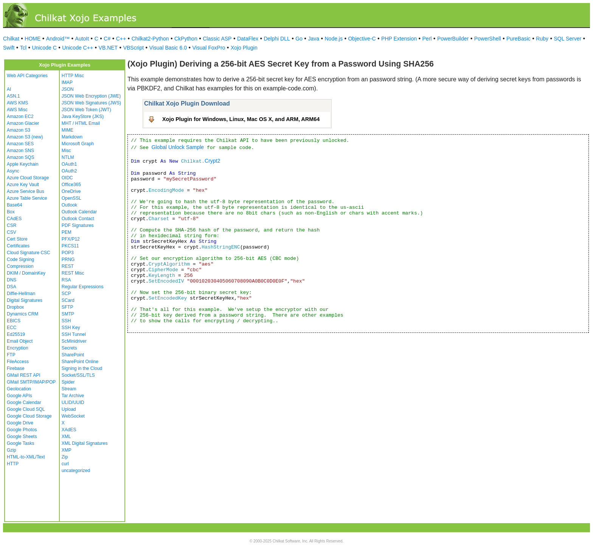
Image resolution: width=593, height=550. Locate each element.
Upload (69, 409)
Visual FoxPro (208, 48)
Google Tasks (20, 443)
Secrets (69, 348)
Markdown (72, 137)
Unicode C (44, 48)
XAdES (69, 429)
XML (66, 436)
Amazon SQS (20, 157)
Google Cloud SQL (26, 409)
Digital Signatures (24, 300)
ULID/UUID (73, 402)
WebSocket (73, 416)
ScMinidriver (74, 341)
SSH (66, 320)
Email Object (20, 341)
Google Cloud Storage (29, 416)
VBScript (133, 48)
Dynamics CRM (22, 314)
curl (65, 463)
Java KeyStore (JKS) (83, 116)
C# (107, 39)
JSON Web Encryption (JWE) (91, 96)
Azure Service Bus (25, 191)
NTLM (68, 157)
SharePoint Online (80, 361)
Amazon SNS (20, 150)
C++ (121, 39)
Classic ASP (217, 39)
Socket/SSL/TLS (78, 375)
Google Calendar (24, 402)
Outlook (69, 205)
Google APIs (19, 395)
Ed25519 (16, 334)
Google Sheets (22, 436)
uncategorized (76, 470)
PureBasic (518, 39)
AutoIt (82, 39)
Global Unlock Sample (178, 147)
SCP (66, 293)
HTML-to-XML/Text (26, 457)
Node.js (334, 39)
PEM (66, 232)
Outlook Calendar (79, 211)
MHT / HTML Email (81, 123)
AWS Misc (17, 109)
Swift (8, 48)
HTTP (13, 463)
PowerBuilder (453, 39)
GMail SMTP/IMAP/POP (31, 382)
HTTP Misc (73, 75)
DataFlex (247, 39)
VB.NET (108, 48)
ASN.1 (13, 96)
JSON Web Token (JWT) (86, 109)
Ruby (542, 39)
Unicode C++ (77, 48)
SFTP (67, 307)
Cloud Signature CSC (28, 252)
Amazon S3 (18, 130)
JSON (68, 89)
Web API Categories (27, 75)
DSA (11, 286)
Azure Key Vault (23, 184)
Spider (68, 382)
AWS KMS (17, 103)
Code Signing (20, 259)
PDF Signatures (78, 225)
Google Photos (22, 429)
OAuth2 (69, 171)
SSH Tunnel (74, 334)
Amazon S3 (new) (25, 137)
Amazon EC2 (20, 116)
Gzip (11, 450)
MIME (67, 130)
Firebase (16, 368)
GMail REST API (23, 375)
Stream (69, 389)
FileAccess (18, 361)
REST (68, 266)
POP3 (68, 252)
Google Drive (20, 423)
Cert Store (17, 239)
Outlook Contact (78, 218)
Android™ (58, 39)
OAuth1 (69, 164)
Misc (66, 150)
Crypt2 (212, 161)
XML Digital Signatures (85, 443)
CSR (11, 225)
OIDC (67, 177)
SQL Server (568, 39)
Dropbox (15, 307)
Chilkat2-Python (150, 39)
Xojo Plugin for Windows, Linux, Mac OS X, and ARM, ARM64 (241, 119)
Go (299, 39)
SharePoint (73, 354)
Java (313, 39)
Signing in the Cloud (82, 368)
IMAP (67, 82)
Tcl (23, 48)
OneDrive (71, 191)
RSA (66, 280)
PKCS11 (70, 246)
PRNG (68, 259)
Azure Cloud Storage (28, 177)
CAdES (14, 218)
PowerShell (487, 39)
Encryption (17, 348)
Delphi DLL (277, 39)
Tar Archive (73, 395)
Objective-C (362, 39)
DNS (11, 280)
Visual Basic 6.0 (168, 48)
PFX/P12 (71, 239)
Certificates (18, 246)
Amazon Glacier (23, 123)
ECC (11, 327)
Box (11, 211)
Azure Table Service (27, 198)
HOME (32, 39)
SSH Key (71, 327)
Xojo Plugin (244, 48)
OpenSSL (71, 198)
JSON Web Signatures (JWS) (91, 103)
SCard (68, 300)
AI (9, 89)
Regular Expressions (83, 286)
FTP (11, 354)
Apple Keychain (22, 164)
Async (13, 171)
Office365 (71, 184)
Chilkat (11, 39)
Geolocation (19, 389)
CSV (11, 232)
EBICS (13, 320)
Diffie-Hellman (21, 293)
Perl (427, 39)
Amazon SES (20, 143)
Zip (65, 457)
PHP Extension (399, 39)
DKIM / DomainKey (26, 273)
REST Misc (73, 273)
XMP (66, 450)
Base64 (14, 205)
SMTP (68, 314)
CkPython (185, 39)
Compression (20, 266)
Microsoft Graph (78, 143)
